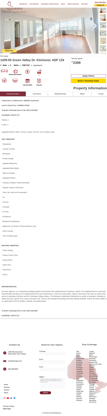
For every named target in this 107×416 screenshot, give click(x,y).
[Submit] (45, 392)
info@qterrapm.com (15, 361)
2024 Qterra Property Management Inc (52, 413)
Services (7, 387)
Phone (41, 367)
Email (41, 359)
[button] (34, 4)
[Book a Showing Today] (88, 81)
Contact (6, 390)
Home (6, 384)
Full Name (42, 351)
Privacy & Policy (8, 406)
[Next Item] (95, 25)
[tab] (37, 94)
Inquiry (41, 377)
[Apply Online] (88, 76)
